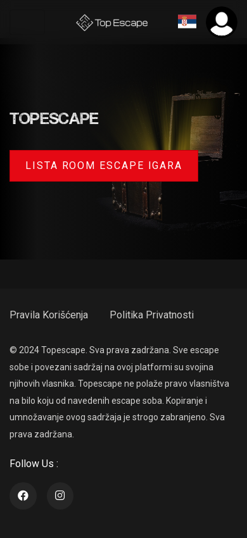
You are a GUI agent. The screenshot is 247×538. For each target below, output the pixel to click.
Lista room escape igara (103, 166)
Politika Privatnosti (152, 315)
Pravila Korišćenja (49, 315)
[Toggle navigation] (27, 22)
